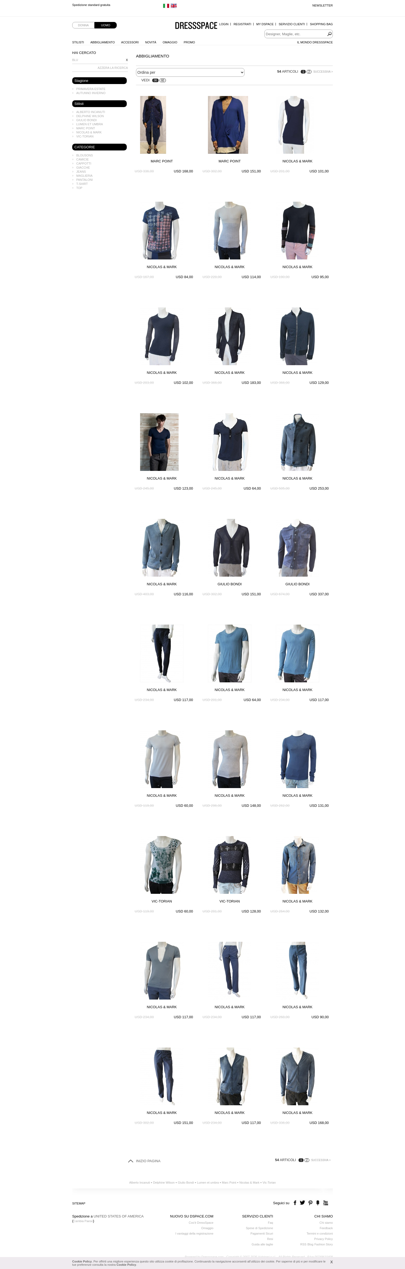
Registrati (242, 24)
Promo (189, 42)
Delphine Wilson (90, 116)
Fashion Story (323, 1244)
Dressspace (196, 26)
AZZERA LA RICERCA (113, 67)
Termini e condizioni (319, 1233)
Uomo (105, 25)
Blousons (84, 155)
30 (155, 80)
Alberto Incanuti (90, 112)
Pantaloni (84, 179)
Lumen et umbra (89, 124)
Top (79, 187)
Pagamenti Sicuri (262, 1233)
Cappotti (83, 163)
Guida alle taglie (262, 1244)
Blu (75, 60)
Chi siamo (326, 1222)
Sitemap (78, 1203)
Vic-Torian (84, 136)
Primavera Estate (91, 89)
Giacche (83, 167)
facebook (295, 1203)
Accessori (130, 42)
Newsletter (322, 5)
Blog (310, 1244)
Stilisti (78, 42)
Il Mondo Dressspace (315, 42)
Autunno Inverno (91, 93)
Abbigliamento (102, 42)
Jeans (81, 171)
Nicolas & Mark (89, 132)
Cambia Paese (83, 1221)
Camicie (82, 159)
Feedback (326, 1228)
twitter (303, 1203)
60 (162, 80)
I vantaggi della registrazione (194, 1233)
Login (224, 24)
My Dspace (265, 24)
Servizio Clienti (292, 24)
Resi (270, 1239)
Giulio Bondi (86, 120)
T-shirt (82, 183)
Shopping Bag (321, 24)
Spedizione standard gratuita (91, 5)
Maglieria (84, 175)
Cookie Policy (82, 1261)
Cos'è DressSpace (201, 1222)
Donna (83, 25)
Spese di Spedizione (259, 1228)
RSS (303, 1244)
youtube (325, 1203)
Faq (270, 1222)
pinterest (310, 1203)
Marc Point (85, 128)
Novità (150, 42)
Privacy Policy (323, 1239)
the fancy (317, 1203)
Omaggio (170, 42)
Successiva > (323, 71)
